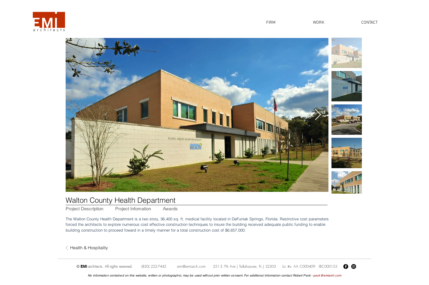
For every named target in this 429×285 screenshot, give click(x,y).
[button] (270, 22)
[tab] (84, 208)
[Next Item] (317, 115)
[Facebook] (345, 266)
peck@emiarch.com (327, 275)
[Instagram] (353, 266)
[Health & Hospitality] (90, 248)
